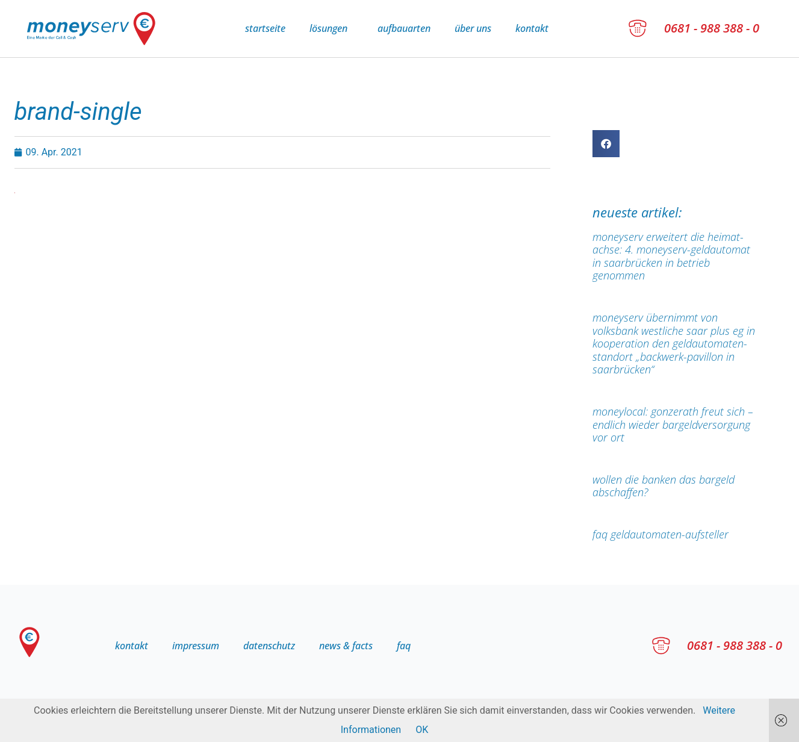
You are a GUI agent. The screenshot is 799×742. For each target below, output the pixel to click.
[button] (606, 143)
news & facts (346, 645)
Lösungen (331, 28)
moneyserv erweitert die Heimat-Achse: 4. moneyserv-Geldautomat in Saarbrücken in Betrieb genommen (671, 256)
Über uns (473, 28)
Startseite (265, 28)
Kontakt (532, 28)
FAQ (404, 645)
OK (421, 729)
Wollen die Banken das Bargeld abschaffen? (663, 486)
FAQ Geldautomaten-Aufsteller (660, 534)
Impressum (195, 645)
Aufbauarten (404, 28)
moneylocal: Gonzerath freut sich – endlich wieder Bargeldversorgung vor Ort (672, 424)
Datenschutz (269, 645)
